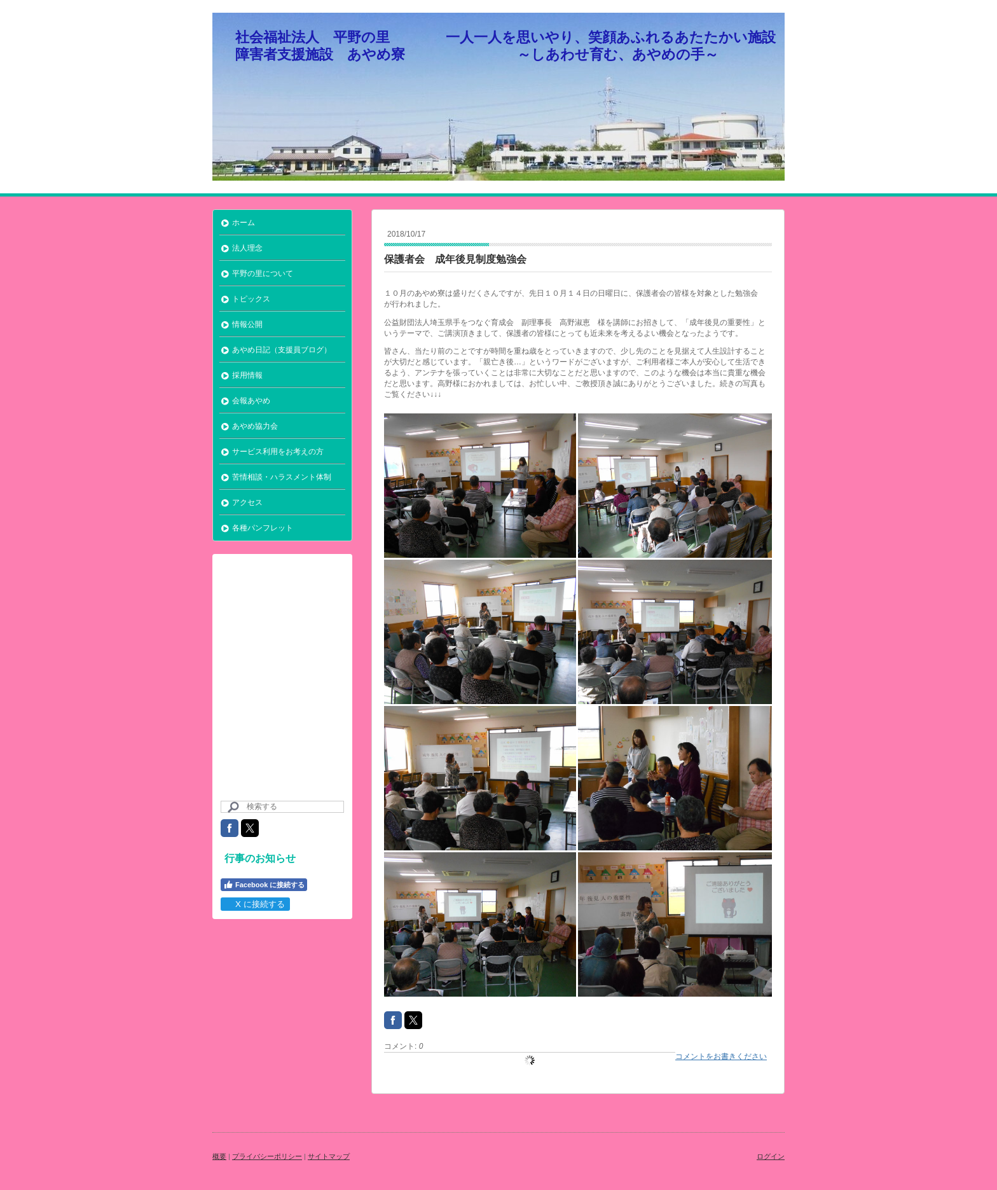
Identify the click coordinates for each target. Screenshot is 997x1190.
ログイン (771, 1156)
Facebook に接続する (264, 885)
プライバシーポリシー (267, 1156)
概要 (219, 1156)
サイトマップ (329, 1156)
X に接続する (254, 904)
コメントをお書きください (721, 1056)
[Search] (282, 807)
